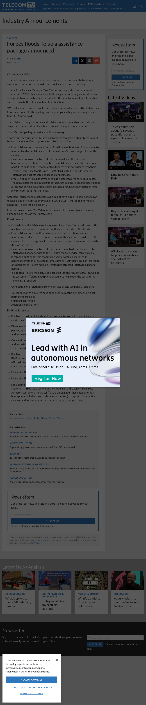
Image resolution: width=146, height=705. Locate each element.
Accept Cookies (32, 679)
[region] (31, 678)
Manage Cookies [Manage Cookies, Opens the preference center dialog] (31, 693)
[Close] (56, 660)
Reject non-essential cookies (31, 687)
